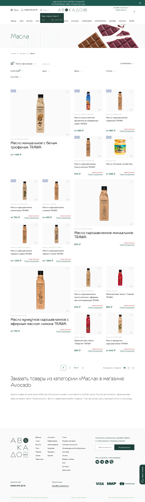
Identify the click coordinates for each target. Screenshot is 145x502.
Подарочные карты (69, 441)
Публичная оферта (78, 497)
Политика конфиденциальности (121, 497)
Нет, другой (56, 20)
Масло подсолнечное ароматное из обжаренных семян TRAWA (86, 120)
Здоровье (112, 21)
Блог (64, 463)
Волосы (29, 21)
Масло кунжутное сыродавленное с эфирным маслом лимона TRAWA (40, 321)
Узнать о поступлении (127, 131)
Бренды (13, 21)
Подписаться (124, 447)
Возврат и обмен (68, 459)
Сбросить (46, 64)
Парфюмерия (87, 21)
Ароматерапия (100, 21)
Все (76, 367)
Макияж (38, 452)
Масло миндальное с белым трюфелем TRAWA (34, 145)
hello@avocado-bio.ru (120, 7)
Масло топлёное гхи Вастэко (119, 164)
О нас (64, 437)
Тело (37, 21)
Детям (38, 455)
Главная (13, 53)
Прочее (131, 21)
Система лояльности (69, 445)
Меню (14, 10)
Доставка (65, 452)
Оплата (64, 455)
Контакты (65, 466)
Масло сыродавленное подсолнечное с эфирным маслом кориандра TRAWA (86, 297)
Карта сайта (66, 470)
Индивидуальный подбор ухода (73, 448)
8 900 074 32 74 (31, 10)
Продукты (122, 21)
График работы (121, 10)
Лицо (21, 21)
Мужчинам (39, 459)
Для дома (75, 21)
